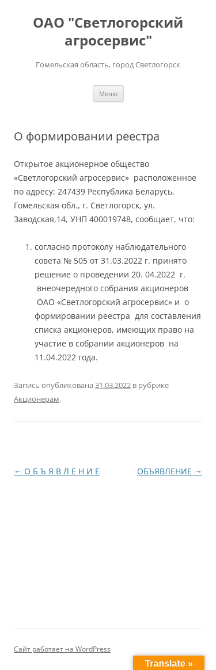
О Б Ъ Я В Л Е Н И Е (57, 471)
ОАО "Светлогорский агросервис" (108, 32)
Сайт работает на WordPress (62, 649)
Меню (108, 93)
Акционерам (36, 399)
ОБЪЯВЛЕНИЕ (169, 471)
